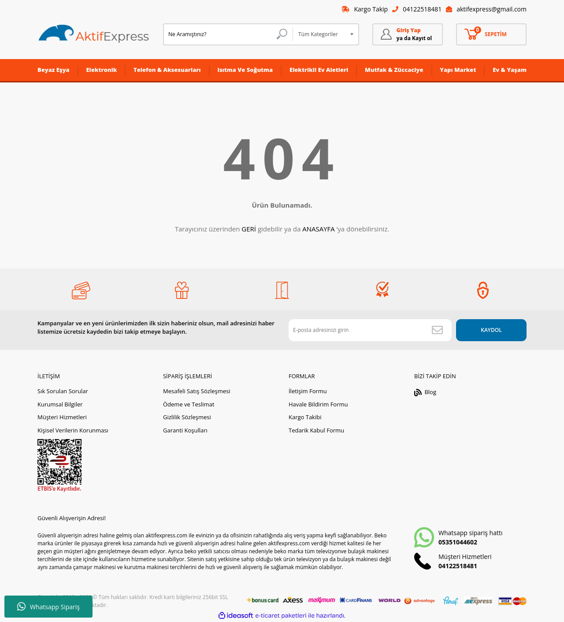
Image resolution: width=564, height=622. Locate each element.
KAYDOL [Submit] (491, 330)
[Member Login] (407, 34)
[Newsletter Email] (370, 330)
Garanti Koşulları (185, 430)
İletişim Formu (308, 391)
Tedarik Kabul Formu (316, 430)
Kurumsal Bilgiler (60, 404)
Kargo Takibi (305, 417)
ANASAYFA (318, 228)
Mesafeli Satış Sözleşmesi (196, 391)
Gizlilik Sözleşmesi (187, 417)
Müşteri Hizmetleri (62, 417)
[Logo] (93, 34)
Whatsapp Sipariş (48, 606)
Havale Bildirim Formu (318, 404)
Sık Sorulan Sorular (62, 391)
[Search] (228, 34)
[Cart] (491, 34)
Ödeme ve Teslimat (188, 404)
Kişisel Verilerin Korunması (72, 430)
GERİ (248, 228)
